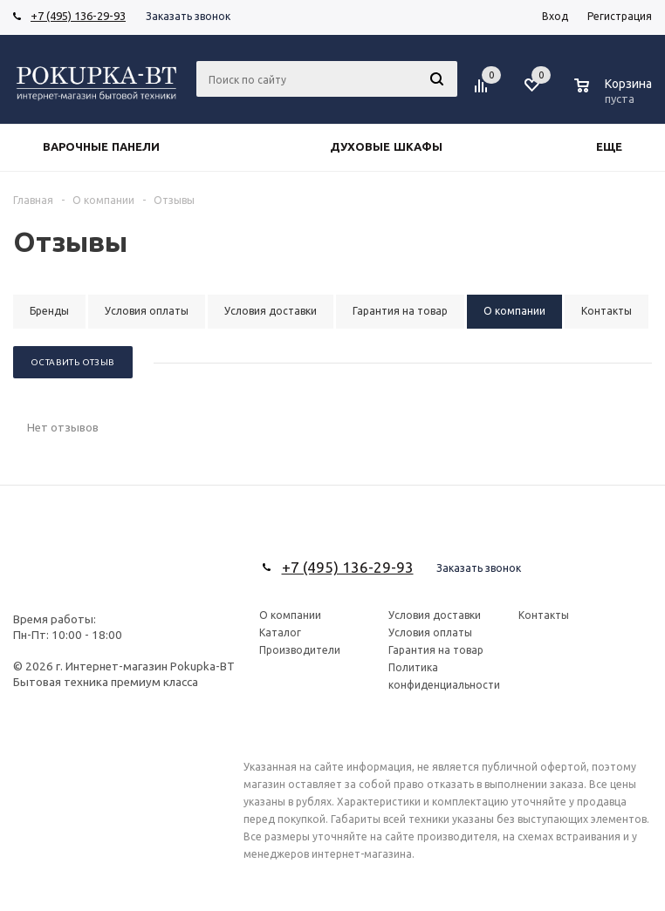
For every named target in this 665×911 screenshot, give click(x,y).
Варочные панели (101, 146)
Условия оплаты (430, 632)
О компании (290, 615)
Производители (299, 650)
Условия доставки (434, 615)
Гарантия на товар (435, 650)
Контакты (543, 615)
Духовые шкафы (386, 146)
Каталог (280, 632)
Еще (617, 146)
